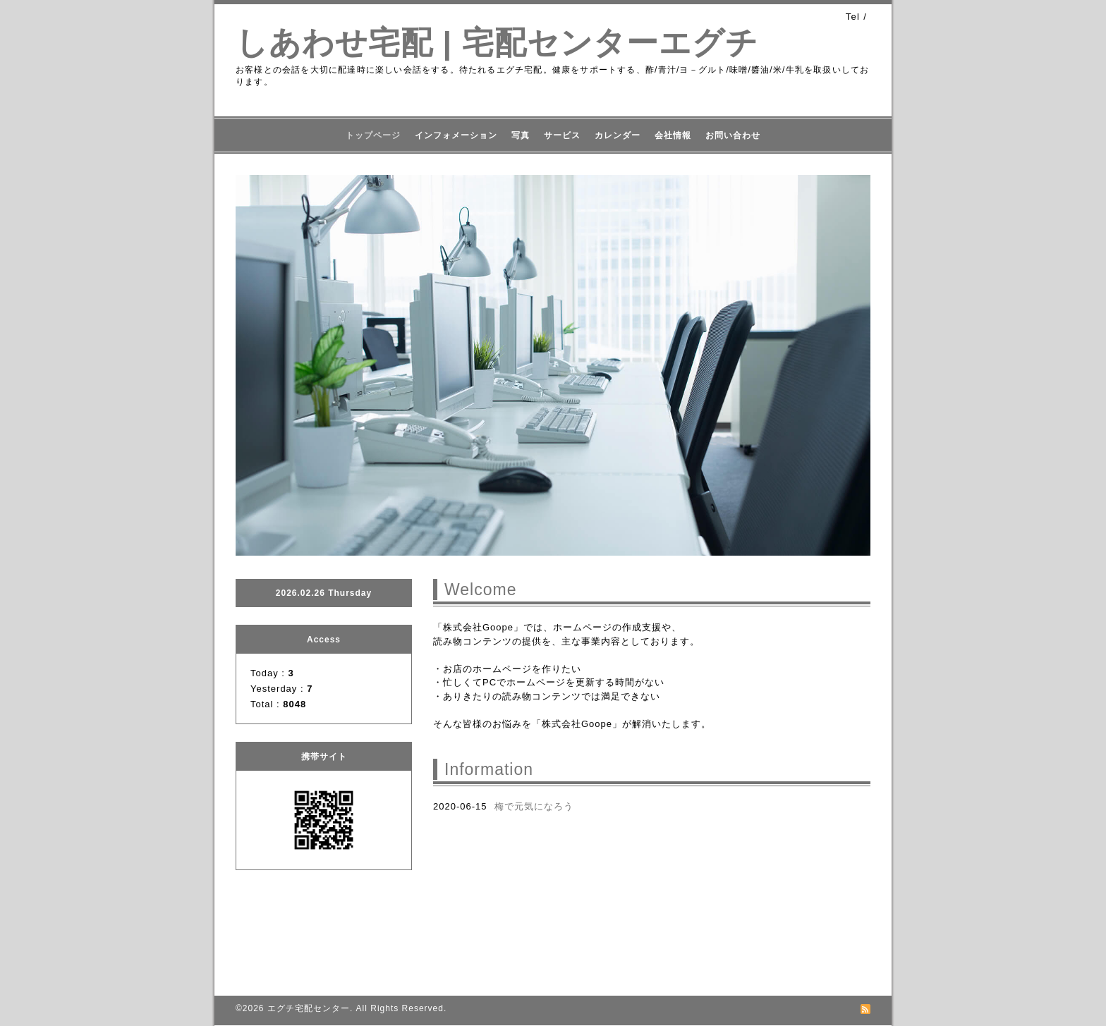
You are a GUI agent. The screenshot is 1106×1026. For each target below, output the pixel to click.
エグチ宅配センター (308, 1008)
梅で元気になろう (533, 806)
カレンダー (617, 135)
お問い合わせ (732, 135)
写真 (520, 135)
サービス (562, 135)
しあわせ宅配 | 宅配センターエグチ (497, 43)
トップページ (373, 135)
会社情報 (673, 135)
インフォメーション (456, 135)
